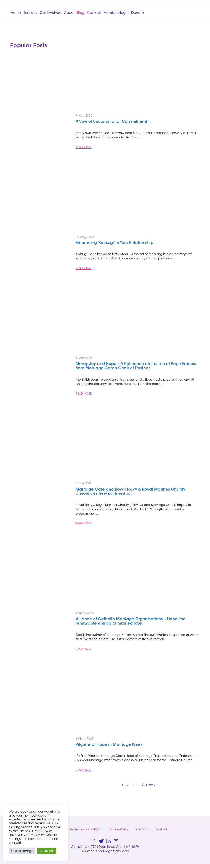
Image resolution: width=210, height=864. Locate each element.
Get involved (50, 12)
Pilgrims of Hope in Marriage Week (109, 745)
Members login (116, 12)
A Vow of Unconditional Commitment (112, 122)
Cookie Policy (118, 829)
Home (16, 12)
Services (30, 12)
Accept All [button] (46, 851)
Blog (80, 12)
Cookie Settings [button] (21, 851)
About (69, 12)
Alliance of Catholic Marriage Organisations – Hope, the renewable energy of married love (131, 621)
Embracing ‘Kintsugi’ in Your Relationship (114, 243)
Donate (137, 12)
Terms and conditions (86, 829)
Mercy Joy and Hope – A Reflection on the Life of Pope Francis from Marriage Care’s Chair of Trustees (136, 366)
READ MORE (84, 147)
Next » (150, 785)
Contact (94, 12)
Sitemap (141, 829)
